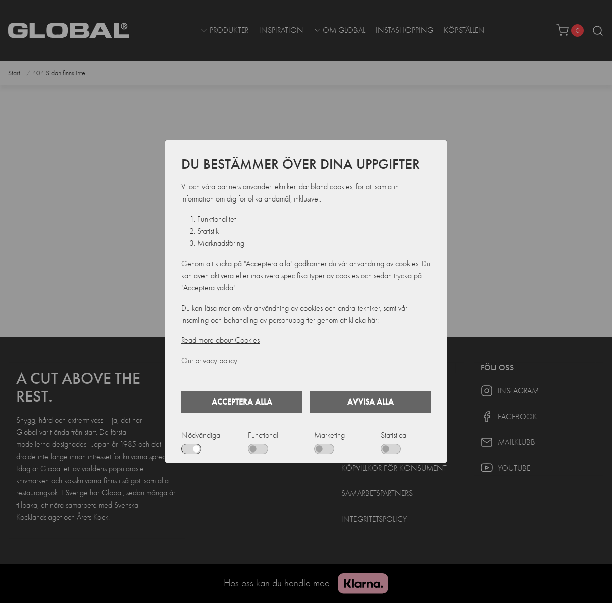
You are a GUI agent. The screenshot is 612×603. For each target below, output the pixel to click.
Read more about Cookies (220, 340)
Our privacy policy (209, 360)
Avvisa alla (370, 402)
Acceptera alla (242, 402)
